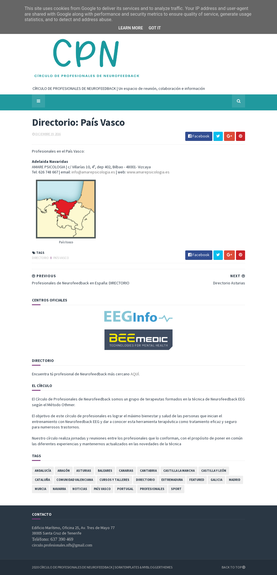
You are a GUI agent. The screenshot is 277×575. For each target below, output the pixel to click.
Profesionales (152, 489)
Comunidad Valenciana (74, 480)
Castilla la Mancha (179, 471)
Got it (154, 28)
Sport (176, 489)
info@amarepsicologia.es (93, 172)
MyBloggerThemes (157, 567)
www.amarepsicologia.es (148, 172)
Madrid (234, 480)
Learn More (130, 28)
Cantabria (148, 471)
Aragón (64, 471)
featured (196, 480)
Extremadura (172, 480)
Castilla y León (213, 471)
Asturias (83, 471)
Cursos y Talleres (114, 480)
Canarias (126, 471)
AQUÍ (135, 373)
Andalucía (43, 471)
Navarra (59, 489)
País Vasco (61, 258)
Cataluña (42, 480)
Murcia (40, 489)
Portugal (125, 489)
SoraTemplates (127, 567)
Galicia (216, 480)
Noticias (79, 489)
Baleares (105, 471)
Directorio (40, 258)
